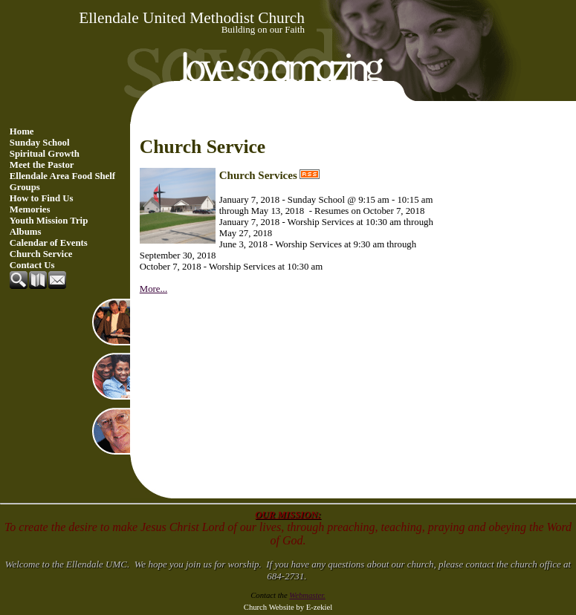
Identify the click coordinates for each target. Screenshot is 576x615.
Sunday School (40, 142)
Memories (30, 209)
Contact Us (32, 265)
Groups (25, 187)
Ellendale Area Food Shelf (62, 176)
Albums (26, 232)
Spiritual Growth (45, 154)
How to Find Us (42, 198)
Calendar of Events (49, 243)
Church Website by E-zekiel (288, 607)
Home (22, 131)
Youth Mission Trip (49, 220)
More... (153, 289)
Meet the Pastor (42, 165)
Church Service (41, 254)
